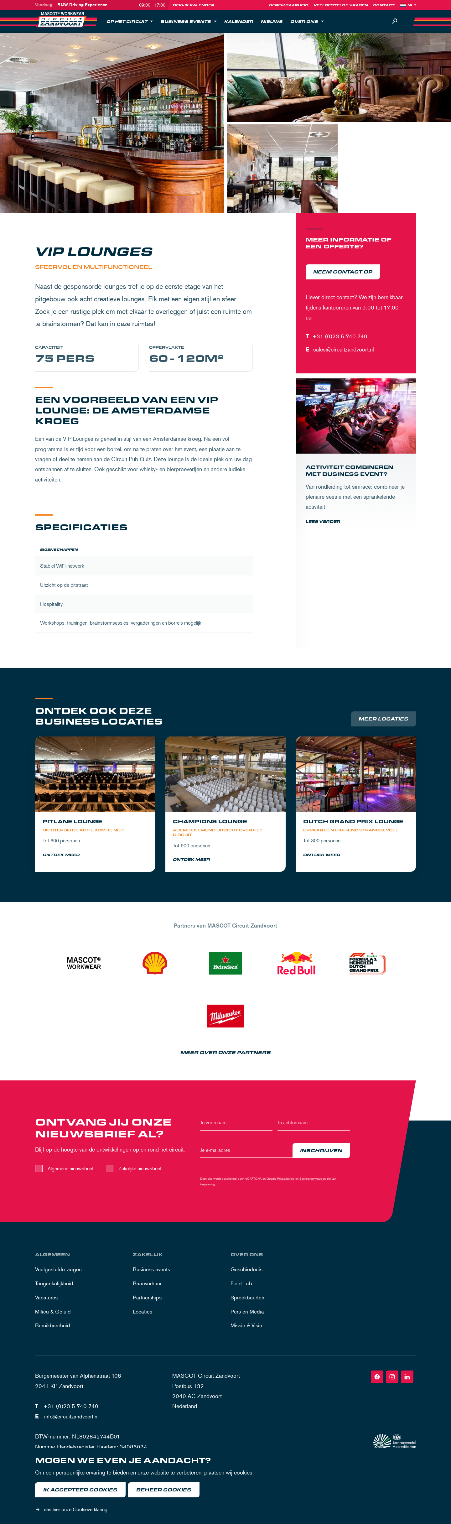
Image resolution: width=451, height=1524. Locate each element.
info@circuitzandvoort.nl (72, 1420)
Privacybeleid (285, 1183)
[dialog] (225, 1486)
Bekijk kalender (193, 5)
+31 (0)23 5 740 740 (340, 336)
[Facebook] (377, 1381)
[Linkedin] (407, 1381)
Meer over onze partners (225, 1057)
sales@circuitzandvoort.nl (343, 349)
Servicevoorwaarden (312, 1183)
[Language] (412, 5)
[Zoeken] (394, 21)
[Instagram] (392, 1381)
